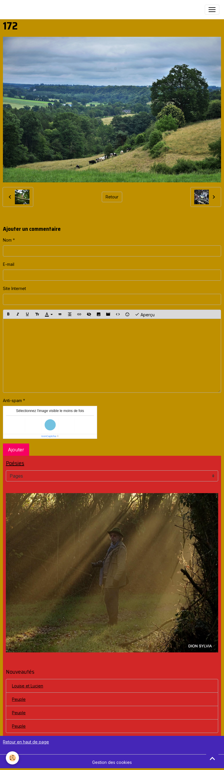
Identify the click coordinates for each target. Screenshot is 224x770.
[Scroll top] (212, 758)
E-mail (8, 264)
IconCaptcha (48, 436)
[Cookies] (12, 757)
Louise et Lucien (27, 685)
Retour (112, 196)
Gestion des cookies (112, 762)
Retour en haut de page (26, 741)
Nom (7, 240)
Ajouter (16, 450)
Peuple (19, 699)
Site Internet (14, 288)
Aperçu (145, 314)
